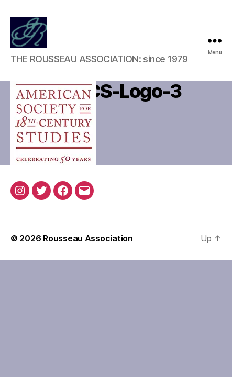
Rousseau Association (88, 238)
